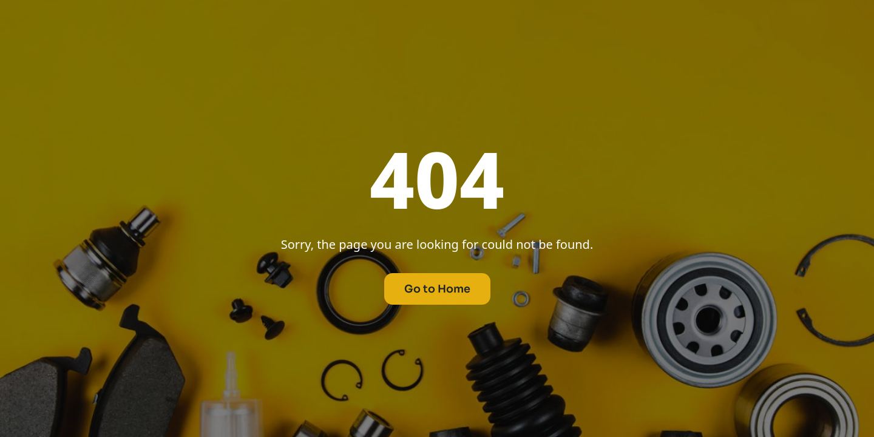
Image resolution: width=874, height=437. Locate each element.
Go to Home (437, 289)
